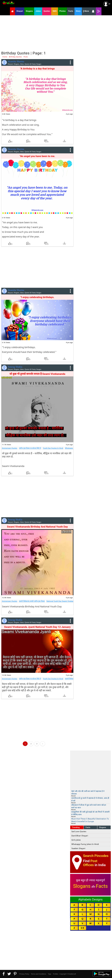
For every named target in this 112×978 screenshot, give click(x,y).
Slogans (102, 827)
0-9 (82, 927)
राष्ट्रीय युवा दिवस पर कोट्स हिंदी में (30, 448)
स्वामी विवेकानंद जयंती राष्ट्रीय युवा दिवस (32, 601)
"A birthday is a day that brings (37, 68)
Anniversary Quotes (9, 448)
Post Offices (90, 863)
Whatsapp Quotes (72, 448)
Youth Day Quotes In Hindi (53, 448)
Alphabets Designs (90, 899)
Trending (76, 827)
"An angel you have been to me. (37, 156)
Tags (49, 974)
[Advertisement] (56, 33)
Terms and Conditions (38, 974)
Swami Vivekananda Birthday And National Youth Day (37, 526)
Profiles (55, 974)
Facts (88, 827)
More (86, 11)
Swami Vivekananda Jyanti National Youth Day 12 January (37, 627)
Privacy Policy (24, 974)
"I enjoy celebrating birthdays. (37, 297)
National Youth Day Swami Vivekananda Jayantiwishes (67, 601)
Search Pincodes (95, 856)
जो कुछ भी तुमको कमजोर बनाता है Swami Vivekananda (37, 373)
